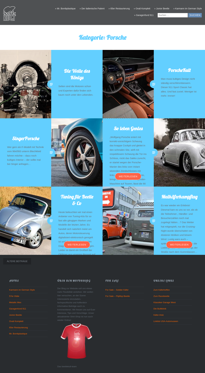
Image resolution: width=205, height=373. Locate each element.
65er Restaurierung (18, 327)
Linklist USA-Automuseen (165, 321)
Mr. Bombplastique (18, 333)
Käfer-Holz (158, 315)
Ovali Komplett (16, 321)
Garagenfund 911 (17, 308)
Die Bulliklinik (159, 308)
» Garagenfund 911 (144, 15)
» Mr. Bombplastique (65, 8)
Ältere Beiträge (17, 261)
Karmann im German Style (22, 290)
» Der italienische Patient (92, 8)
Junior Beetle (15, 315)
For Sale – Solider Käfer (117, 290)
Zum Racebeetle (161, 296)
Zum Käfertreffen (161, 290)
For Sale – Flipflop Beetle (117, 296)
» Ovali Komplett (142, 8)
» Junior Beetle (161, 8)
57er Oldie (14, 296)
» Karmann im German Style (187, 8)
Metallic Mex (15, 302)
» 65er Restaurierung (119, 8)
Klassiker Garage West (164, 302)
